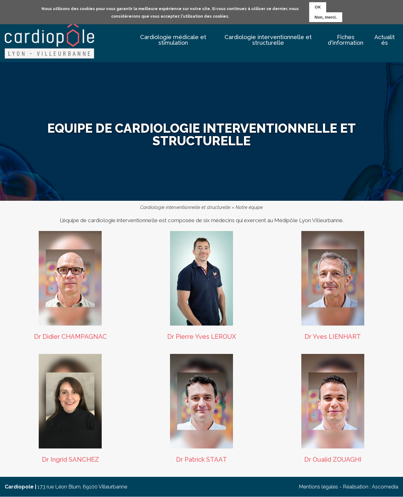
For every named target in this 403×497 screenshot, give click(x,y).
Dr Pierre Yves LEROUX (201, 336)
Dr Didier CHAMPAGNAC (70, 336)
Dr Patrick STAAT (201, 459)
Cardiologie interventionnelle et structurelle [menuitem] (268, 40)
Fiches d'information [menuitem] (345, 40)
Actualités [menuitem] (384, 40)
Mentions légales (318, 487)
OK (318, 6)
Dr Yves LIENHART (332, 336)
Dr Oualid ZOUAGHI (332, 459)
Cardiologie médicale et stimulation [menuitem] (173, 40)
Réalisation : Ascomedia (370, 487)
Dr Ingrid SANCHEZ (70, 459)
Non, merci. (326, 16)
